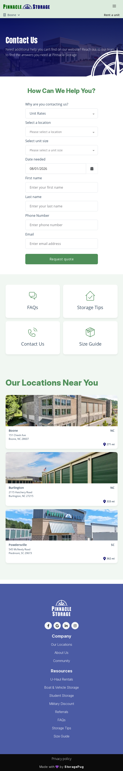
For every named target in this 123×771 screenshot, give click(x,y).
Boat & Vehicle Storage (61, 687)
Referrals (61, 712)
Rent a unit (112, 15)
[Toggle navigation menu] (116, 5)
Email (29, 234)
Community (61, 661)
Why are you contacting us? (46, 104)
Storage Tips (61, 728)
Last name (33, 196)
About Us (61, 653)
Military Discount (61, 704)
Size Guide (61, 736)
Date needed (35, 159)
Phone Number (37, 215)
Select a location (38, 122)
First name (33, 178)
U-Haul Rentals (61, 679)
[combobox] (61, 113)
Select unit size (36, 141)
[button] (48, 625)
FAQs (61, 720)
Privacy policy (61, 758)
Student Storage (61, 695)
